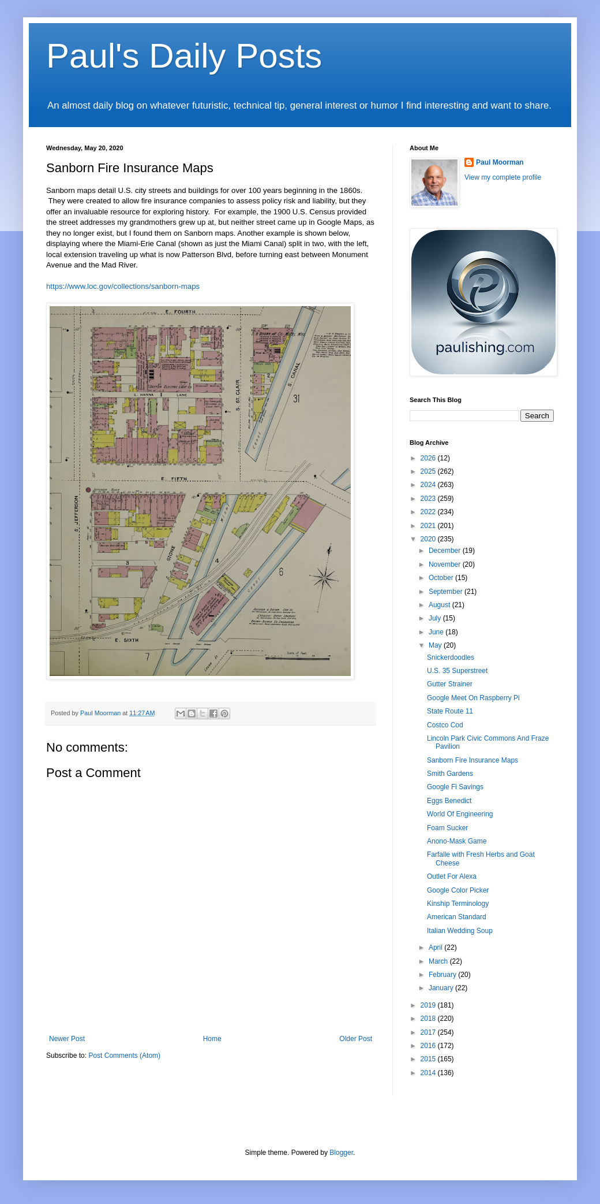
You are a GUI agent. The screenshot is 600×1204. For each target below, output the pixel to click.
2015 (429, 1059)
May (436, 645)
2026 (429, 458)
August (440, 605)
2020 (429, 539)
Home (212, 1039)
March (439, 961)
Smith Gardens (450, 774)
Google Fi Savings (455, 787)
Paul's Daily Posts (184, 55)
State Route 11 (450, 711)
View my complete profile (502, 177)
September (446, 592)
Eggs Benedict (449, 801)
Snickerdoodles (450, 657)
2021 (429, 526)
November (446, 564)
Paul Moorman (500, 162)
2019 (429, 1005)
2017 (429, 1032)
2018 (429, 1019)
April (436, 947)
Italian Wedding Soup (460, 931)
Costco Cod (445, 725)
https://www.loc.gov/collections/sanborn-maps (123, 286)
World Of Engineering (460, 814)
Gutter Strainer (449, 684)
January (442, 988)
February (443, 975)
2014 (429, 1073)
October (442, 578)
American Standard (456, 917)
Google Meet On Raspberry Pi (473, 698)
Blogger (341, 1153)
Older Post (355, 1039)
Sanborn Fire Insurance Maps (472, 760)
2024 (429, 485)
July (436, 618)
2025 (429, 471)
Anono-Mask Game (456, 841)
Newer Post (67, 1039)
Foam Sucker (447, 828)
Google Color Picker (458, 890)
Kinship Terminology (458, 904)
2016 (429, 1046)
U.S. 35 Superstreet (457, 671)
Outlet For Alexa (452, 876)
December (446, 551)
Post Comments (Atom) (124, 1055)
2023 (429, 499)
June (437, 632)
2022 (429, 512)
